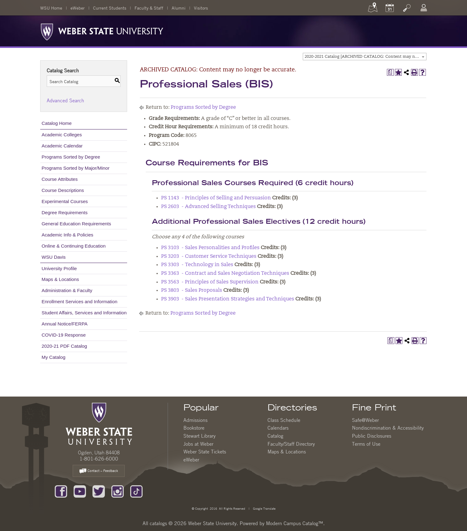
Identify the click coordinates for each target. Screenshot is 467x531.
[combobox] (364, 56)
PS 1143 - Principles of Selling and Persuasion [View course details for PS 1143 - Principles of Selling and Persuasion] (216, 198)
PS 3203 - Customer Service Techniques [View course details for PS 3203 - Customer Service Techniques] (208, 256)
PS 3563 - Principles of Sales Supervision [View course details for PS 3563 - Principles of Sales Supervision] (210, 282)
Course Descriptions (63, 190)
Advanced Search (65, 100)
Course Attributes (60, 179)
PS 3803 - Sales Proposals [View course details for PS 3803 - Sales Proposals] (191, 290)
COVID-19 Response (64, 335)
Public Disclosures (371, 436)
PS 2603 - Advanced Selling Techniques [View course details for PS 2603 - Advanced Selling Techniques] (208, 206)
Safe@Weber (365, 420)
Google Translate (264, 508)
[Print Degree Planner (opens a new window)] (390, 72)
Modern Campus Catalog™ (294, 523)
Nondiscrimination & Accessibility (388, 428)
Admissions (195, 420)
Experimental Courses (65, 201)
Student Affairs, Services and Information (84, 312)
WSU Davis (54, 257)
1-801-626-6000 (98, 459)
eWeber (78, 8)
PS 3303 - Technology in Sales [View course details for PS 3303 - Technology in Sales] (197, 264)
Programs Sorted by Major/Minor (75, 168)
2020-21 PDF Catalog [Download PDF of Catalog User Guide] (64, 346)
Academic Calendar (62, 145)
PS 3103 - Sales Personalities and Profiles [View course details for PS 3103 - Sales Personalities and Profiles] (210, 247)
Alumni (179, 8)
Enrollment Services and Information (80, 301)
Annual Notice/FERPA (65, 323)
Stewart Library (199, 436)
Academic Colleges (62, 134)
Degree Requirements (65, 212)
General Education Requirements (76, 223)
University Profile (59, 268)
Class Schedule (284, 420)
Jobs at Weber (198, 444)
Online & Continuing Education (74, 246)
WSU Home (51, 8)
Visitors (201, 8)
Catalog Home (57, 123)
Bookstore (193, 428)
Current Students (109, 8)
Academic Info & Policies (67, 234)
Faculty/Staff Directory (291, 444)
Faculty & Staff (149, 8)
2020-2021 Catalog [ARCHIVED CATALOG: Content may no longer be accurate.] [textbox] (365, 57)
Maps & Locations (60, 279)
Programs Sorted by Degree (71, 156)
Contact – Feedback (98, 471)
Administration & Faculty (67, 290)
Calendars (278, 428)
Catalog (275, 436)
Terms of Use (366, 444)
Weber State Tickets (204, 451)
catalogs (158, 523)
